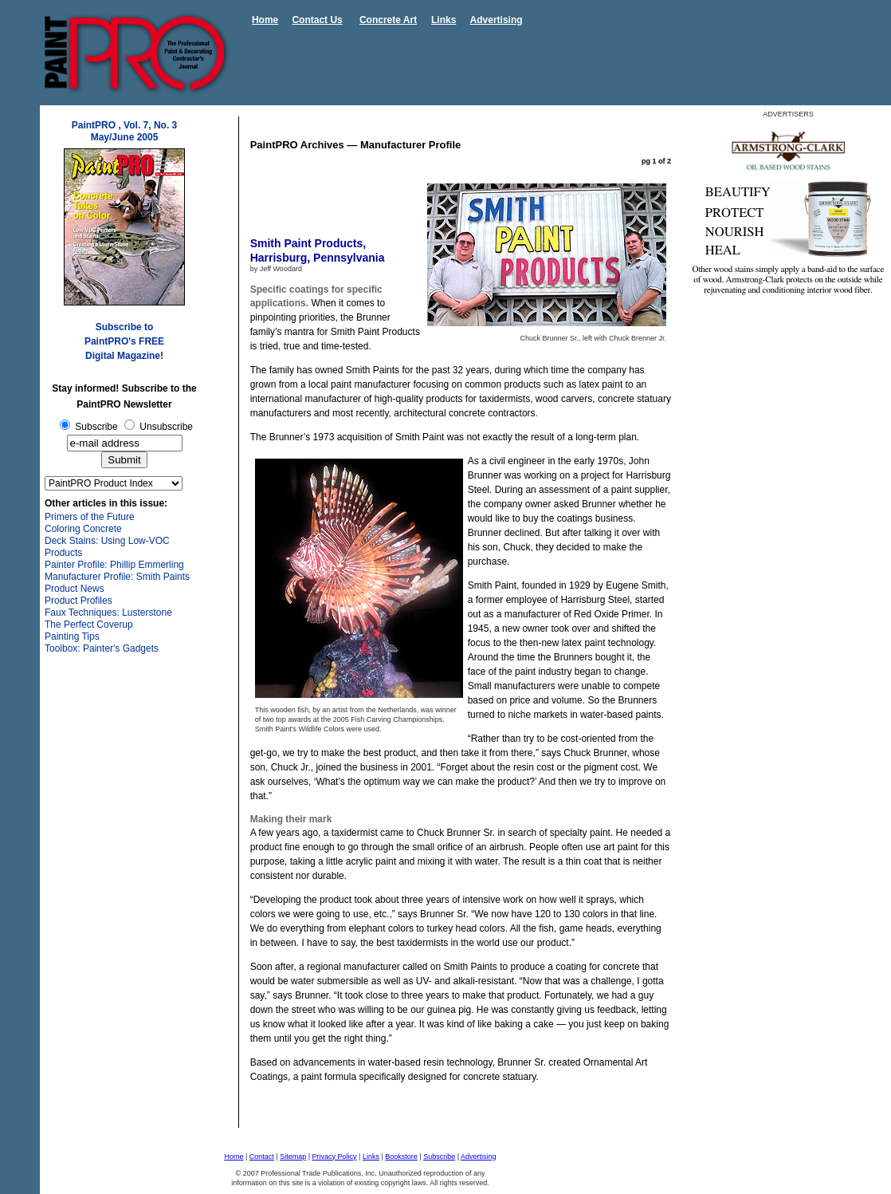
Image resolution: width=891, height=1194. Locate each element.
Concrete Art (388, 20)
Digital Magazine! (124, 355)
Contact (261, 1157)
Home (265, 20)
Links (443, 20)
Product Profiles (78, 600)
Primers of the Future (90, 516)
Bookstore (401, 1157)
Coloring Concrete (83, 528)
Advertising (496, 20)
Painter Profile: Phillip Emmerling (114, 564)
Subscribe (439, 1157)
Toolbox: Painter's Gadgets (102, 648)
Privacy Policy (334, 1157)
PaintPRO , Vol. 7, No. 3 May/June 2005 (124, 131)
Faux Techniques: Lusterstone (108, 612)
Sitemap (293, 1157)
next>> (655, 1112)
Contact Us (317, 20)
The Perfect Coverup (89, 624)
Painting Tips (72, 636)
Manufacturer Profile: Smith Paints (117, 576)
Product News (74, 588)
